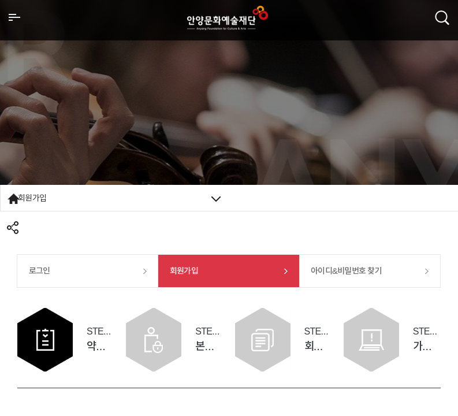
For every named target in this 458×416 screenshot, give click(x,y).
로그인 (39, 270)
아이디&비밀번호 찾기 (346, 270)
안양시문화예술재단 (227, 18)
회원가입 (119, 198)
